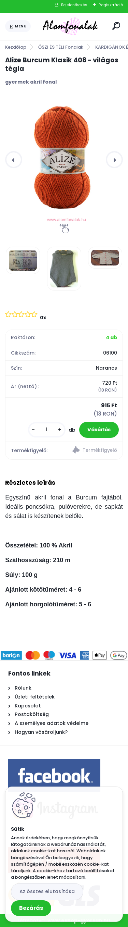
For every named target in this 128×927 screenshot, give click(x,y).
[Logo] (70, 26)
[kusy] (47, 429)
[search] (116, 26)
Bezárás (31, 908)
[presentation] (13, 159)
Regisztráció (111, 5)
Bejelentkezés (74, 5)
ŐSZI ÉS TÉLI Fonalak (60, 47)
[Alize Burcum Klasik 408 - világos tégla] (64, 160)
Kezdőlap (15, 47)
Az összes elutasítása (47, 891)
